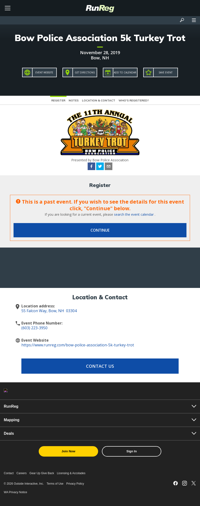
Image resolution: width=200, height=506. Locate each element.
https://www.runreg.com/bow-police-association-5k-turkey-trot (77, 345)
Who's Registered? (134, 100)
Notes (74, 100)
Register (58, 100)
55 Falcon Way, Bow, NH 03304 (49, 310)
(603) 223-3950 (34, 327)
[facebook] (91, 167)
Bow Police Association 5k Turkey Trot (100, 37)
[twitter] (100, 167)
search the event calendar (134, 214)
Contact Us (100, 366)
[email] (108, 167)
